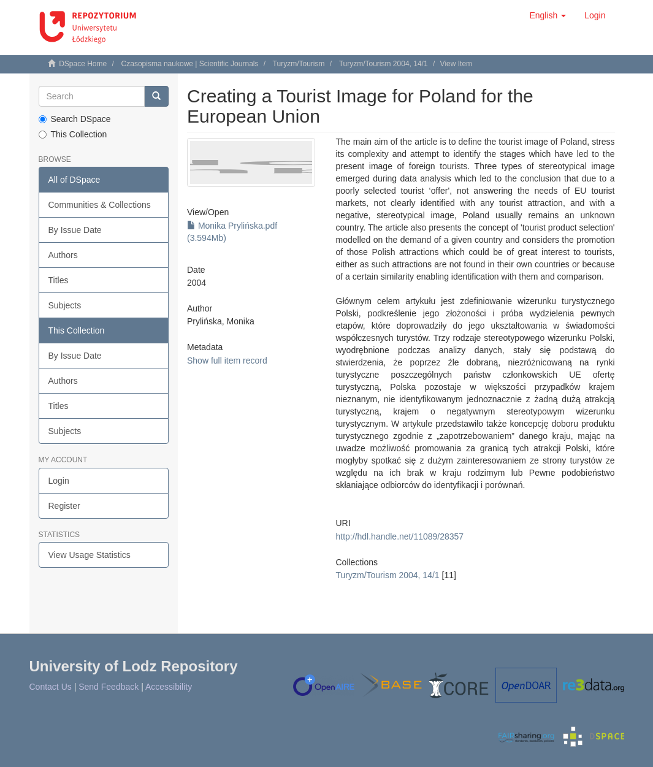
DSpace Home (83, 63)
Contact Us (50, 687)
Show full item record (227, 360)
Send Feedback (108, 687)
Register (64, 506)
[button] (547, 15)
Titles (58, 280)
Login (58, 481)
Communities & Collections (99, 205)
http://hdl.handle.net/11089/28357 (400, 536)
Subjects (65, 305)
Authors (63, 255)
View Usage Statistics (89, 555)
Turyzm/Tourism (299, 63)
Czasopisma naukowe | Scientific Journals (190, 63)
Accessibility (168, 687)
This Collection (73, 134)
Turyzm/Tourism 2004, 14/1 (383, 63)
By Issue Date (75, 230)
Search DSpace (75, 119)
